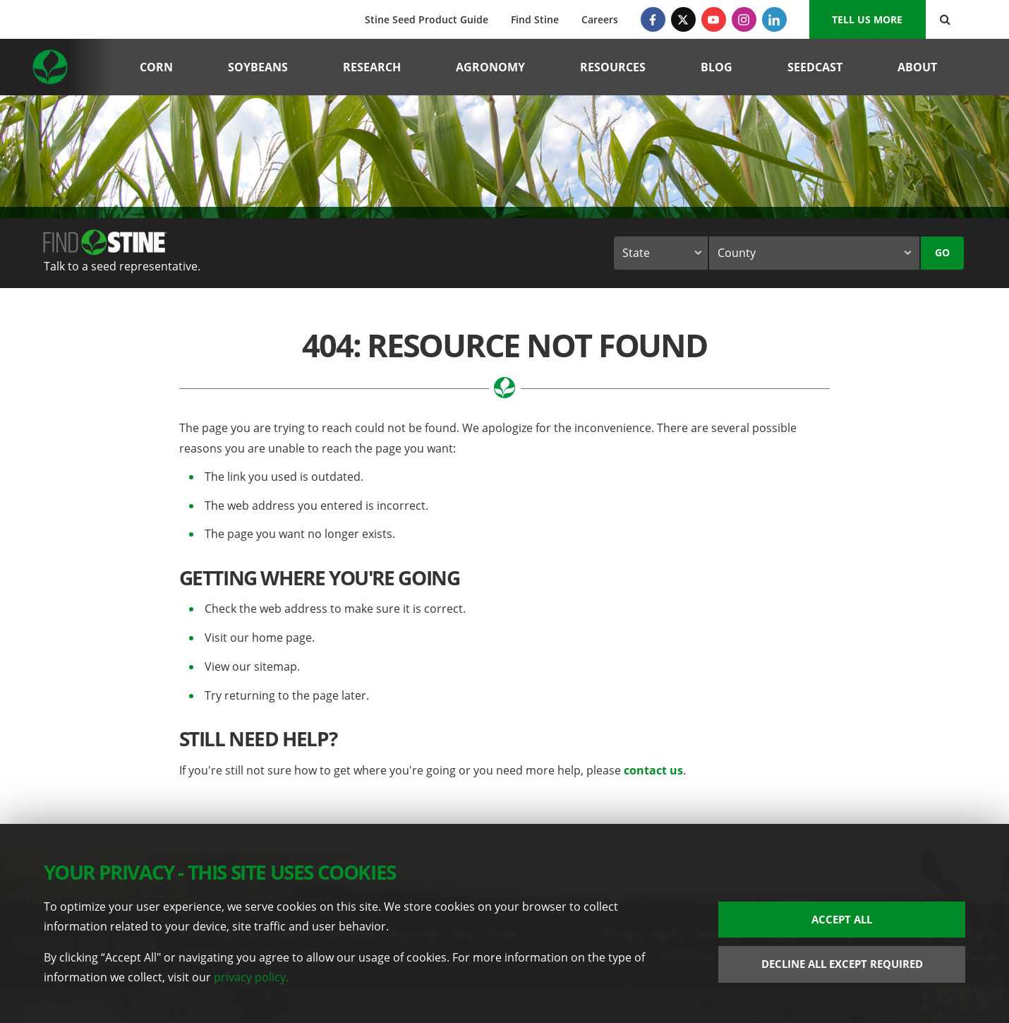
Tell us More (867, 19)
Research (372, 67)
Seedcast (814, 67)
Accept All (841, 919)
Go (942, 252)
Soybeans (258, 67)
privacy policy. (251, 977)
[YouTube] (713, 19)
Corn (156, 67)
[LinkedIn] (774, 19)
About (917, 67)
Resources (613, 67)
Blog (716, 67)
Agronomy (490, 67)
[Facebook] (653, 19)
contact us (653, 770)
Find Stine (535, 19)
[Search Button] (945, 19)
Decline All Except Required (842, 964)
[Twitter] (683, 19)
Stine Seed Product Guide (426, 19)
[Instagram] (744, 19)
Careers (599, 19)
